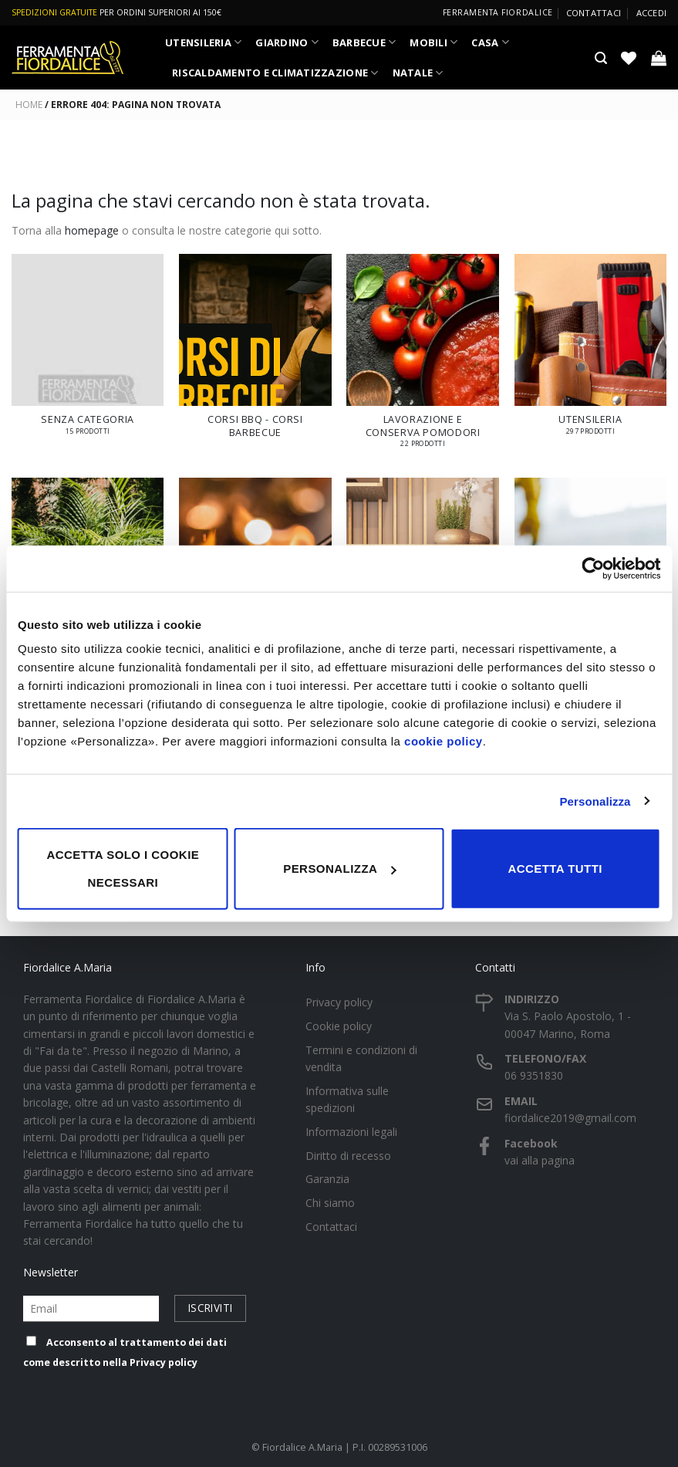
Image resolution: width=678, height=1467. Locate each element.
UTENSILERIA (203, 42)
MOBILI (433, 42)
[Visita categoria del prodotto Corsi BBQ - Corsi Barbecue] (255, 354)
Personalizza (594, 800)
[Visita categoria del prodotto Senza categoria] (88, 352)
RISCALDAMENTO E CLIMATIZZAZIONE (275, 73)
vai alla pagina (539, 1160)
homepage (92, 230)
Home (28, 104)
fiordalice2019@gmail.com (570, 1117)
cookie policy (443, 741)
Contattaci (593, 13)
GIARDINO (287, 42)
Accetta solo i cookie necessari (122, 868)
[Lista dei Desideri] (628, 58)
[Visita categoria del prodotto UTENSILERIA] (590, 352)
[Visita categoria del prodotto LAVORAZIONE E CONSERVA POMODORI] (422, 358)
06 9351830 (533, 1075)
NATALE (418, 73)
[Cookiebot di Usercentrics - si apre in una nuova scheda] (592, 568)
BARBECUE (364, 42)
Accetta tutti (555, 868)
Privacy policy (163, 1362)
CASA (490, 42)
